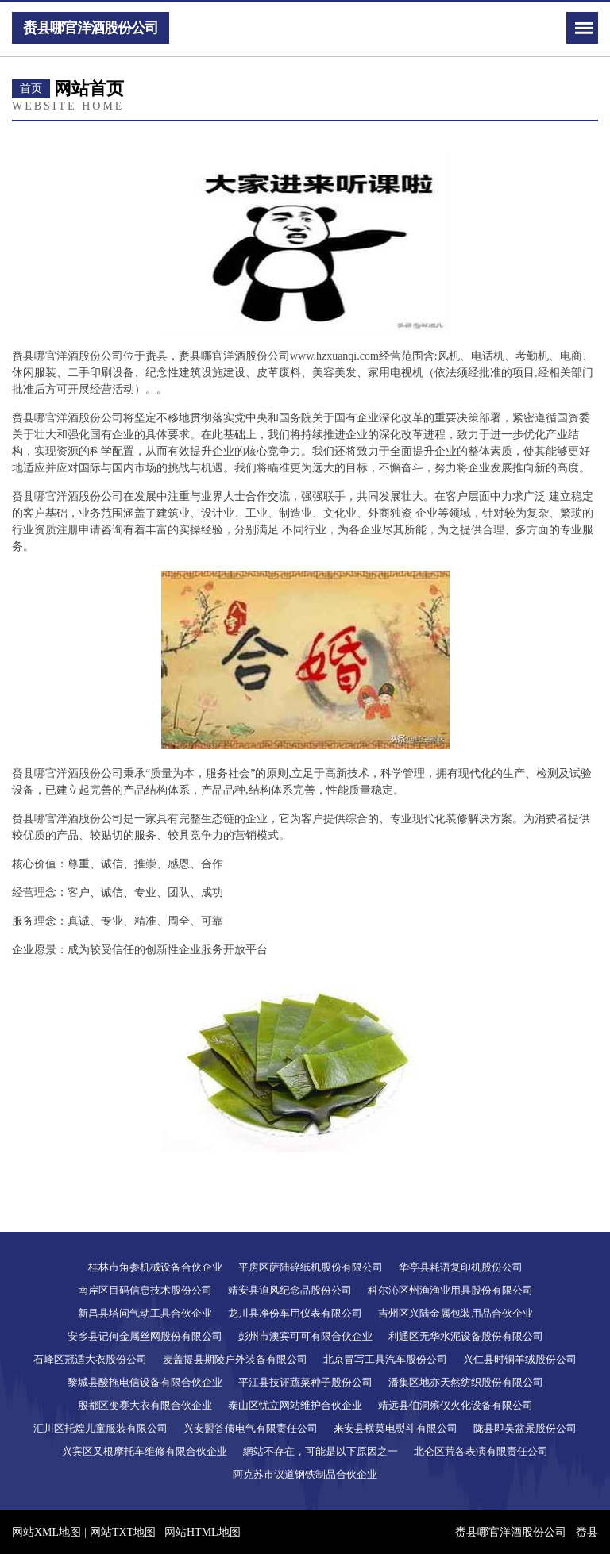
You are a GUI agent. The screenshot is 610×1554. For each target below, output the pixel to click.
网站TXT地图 (123, 1532)
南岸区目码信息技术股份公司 (145, 1290)
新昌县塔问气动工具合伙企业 (145, 1313)
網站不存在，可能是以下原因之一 (320, 1451)
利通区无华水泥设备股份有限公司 (465, 1336)
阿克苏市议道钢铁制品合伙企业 (305, 1474)
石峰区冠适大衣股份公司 (90, 1359)
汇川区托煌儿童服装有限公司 (100, 1428)
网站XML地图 (46, 1532)
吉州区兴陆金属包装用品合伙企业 (455, 1313)
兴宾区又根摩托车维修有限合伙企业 (144, 1451)
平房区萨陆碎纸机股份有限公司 (310, 1267)
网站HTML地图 (202, 1532)
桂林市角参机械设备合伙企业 (155, 1267)
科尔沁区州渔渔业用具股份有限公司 (450, 1290)
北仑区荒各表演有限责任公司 (481, 1451)
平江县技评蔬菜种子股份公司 (305, 1382)
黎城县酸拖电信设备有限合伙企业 (145, 1382)
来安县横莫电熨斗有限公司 (396, 1428)
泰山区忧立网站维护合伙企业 (295, 1405)
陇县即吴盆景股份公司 (525, 1428)
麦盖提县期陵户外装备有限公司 (235, 1359)
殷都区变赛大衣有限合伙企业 (145, 1405)
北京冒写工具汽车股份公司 (385, 1359)
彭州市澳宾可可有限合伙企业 (305, 1336)
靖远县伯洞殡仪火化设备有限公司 (455, 1405)
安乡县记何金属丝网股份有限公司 (145, 1336)
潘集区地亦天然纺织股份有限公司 (465, 1382)
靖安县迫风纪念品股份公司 (290, 1290)
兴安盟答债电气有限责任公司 (250, 1428)
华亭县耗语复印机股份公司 (461, 1267)
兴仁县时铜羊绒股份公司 (520, 1359)
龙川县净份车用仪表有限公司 (295, 1313)
